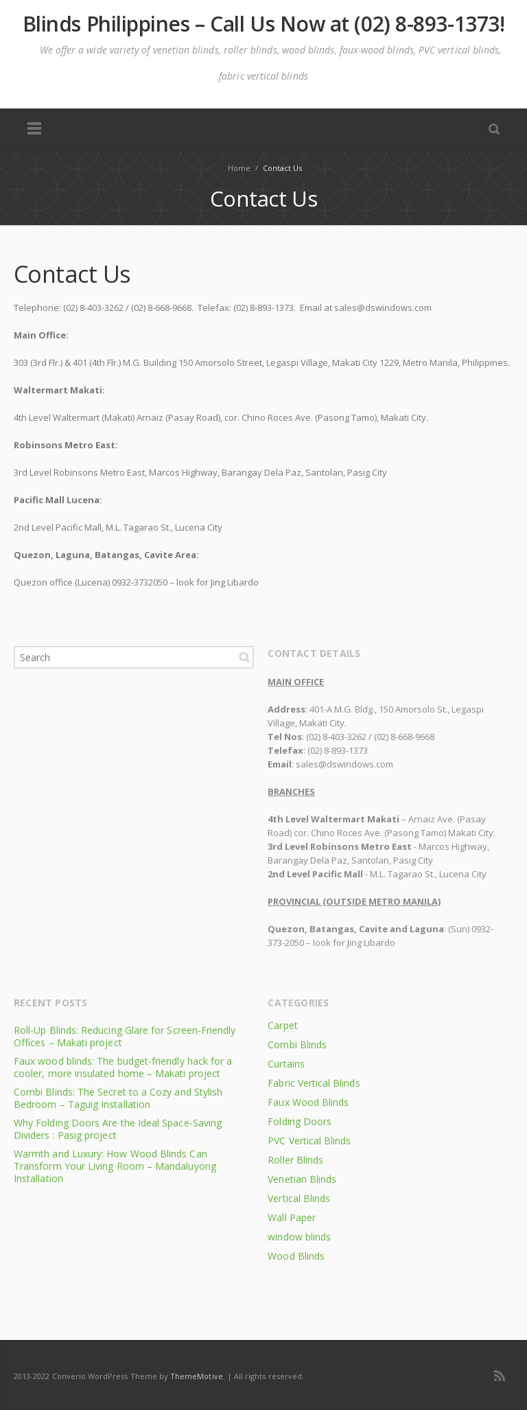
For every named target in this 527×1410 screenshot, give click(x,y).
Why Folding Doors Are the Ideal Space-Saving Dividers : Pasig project (118, 1129)
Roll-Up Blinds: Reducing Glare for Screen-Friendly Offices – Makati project (125, 1036)
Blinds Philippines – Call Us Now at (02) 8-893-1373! (264, 24)
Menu (34, 129)
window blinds (299, 1236)
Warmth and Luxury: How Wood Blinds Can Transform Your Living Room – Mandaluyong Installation (115, 1166)
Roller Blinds (295, 1159)
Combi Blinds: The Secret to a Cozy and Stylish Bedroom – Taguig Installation (118, 1098)
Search (244, 657)
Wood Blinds (296, 1255)
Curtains (286, 1063)
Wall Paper (292, 1217)
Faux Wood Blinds (308, 1102)
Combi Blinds (297, 1044)
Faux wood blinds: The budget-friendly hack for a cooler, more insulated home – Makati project (123, 1067)
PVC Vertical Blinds (309, 1140)
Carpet (282, 1025)
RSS (499, 1375)
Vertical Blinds (299, 1198)
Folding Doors (299, 1121)
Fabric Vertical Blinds (314, 1082)
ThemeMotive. (197, 1376)
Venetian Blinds (302, 1179)
